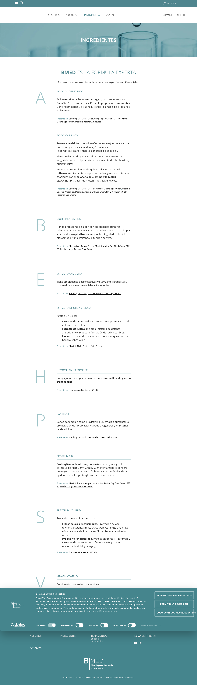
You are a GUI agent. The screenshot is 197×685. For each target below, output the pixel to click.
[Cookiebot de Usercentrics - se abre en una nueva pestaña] (18, 680)
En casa (95, 639)
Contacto (111, 15)
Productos (71, 15)
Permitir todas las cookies (174, 649)
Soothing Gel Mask (77, 119)
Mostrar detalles (149, 679)
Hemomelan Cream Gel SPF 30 (102, 438)
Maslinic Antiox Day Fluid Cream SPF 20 (94, 192)
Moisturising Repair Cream (100, 119)
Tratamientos (99, 636)
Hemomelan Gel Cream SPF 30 (83, 390)
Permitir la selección (174, 658)
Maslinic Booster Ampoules (88, 122)
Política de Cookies (107, 665)
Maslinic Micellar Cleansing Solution (104, 189)
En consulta (97, 642)
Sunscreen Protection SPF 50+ (83, 553)
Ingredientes (92, 15)
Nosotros (54, 15)
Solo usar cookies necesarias (175, 667)
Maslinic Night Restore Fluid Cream (76, 249)
